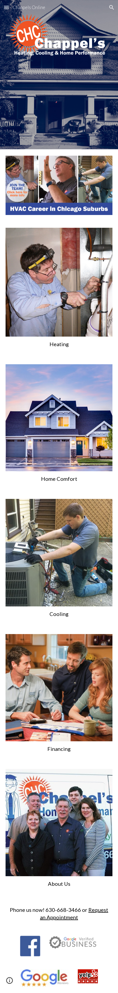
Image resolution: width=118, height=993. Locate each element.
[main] (59, 344)
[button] (6, 7)
